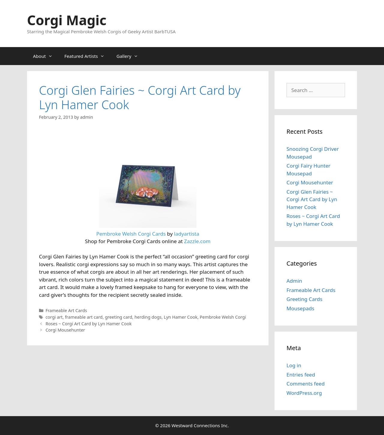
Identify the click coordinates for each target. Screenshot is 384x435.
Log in (293, 365)
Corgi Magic (66, 20)
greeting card (118, 317)
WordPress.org (304, 392)
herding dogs (147, 317)
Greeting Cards (304, 299)
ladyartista (186, 233)
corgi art (54, 317)
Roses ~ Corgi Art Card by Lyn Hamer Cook (89, 323)
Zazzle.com (197, 241)
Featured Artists (87, 56)
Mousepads (300, 308)
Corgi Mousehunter (65, 330)
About (45, 56)
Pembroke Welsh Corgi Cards (131, 233)
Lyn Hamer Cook (180, 317)
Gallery (130, 56)
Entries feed (300, 374)
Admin (294, 280)
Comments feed (305, 383)
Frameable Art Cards (66, 310)
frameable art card (84, 317)
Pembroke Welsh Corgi (223, 317)
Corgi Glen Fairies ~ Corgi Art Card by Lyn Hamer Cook (311, 199)
